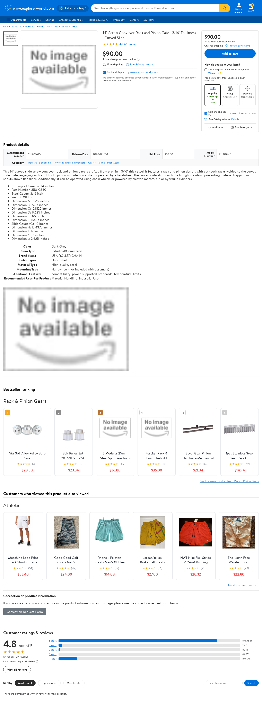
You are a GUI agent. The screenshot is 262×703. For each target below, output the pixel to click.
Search (251, 683)
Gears (74, 26)
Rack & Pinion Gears (108, 162)
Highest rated (49, 683)
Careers (134, 20)
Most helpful (74, 683)
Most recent (25, 683)
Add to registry (241, 127)
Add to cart (230, 53)
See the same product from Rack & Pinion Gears (229, 481)
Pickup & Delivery (97, 20)
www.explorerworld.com (144, 72)
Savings (49, 20)
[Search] (224, 8)
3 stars (52, 649)
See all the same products (243, 585)
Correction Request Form (25, 611)
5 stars (52, 640)
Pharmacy (119, 20)
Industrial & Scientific (23, 26)
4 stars (52, 645)
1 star (53, 658)
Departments (16, 20)
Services (36, 20)
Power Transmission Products (52, 26)
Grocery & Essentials (70, 20)
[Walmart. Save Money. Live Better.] (29, 8)
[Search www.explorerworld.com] (155, 8)
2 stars (52, 654)
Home (6, 26)
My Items (148, 20)
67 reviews (130, 43)
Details (235, 119)
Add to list (216, 127)
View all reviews (17, 669)
